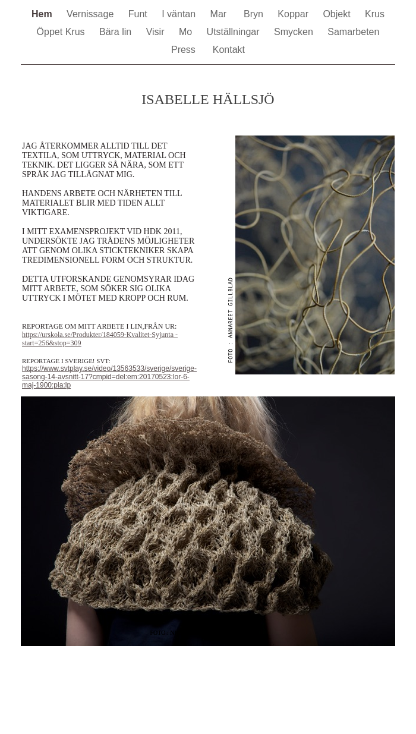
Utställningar (234, 32)
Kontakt (229, 50)
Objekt (338, 14)
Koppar (294, 14)
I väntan (180, 14)
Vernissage (91, 14)
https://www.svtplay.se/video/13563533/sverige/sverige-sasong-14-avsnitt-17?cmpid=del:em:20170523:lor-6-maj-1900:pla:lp (109, 376)
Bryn (255, 14)
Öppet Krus (62, 32)
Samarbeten (353, 32)
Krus (375, 14)
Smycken (295, 32)
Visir (156, 32)
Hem (43, 14)
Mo (187, 32)
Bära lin (116, 32)
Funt (139, 14)
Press (186, 50)
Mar (221, 14)
